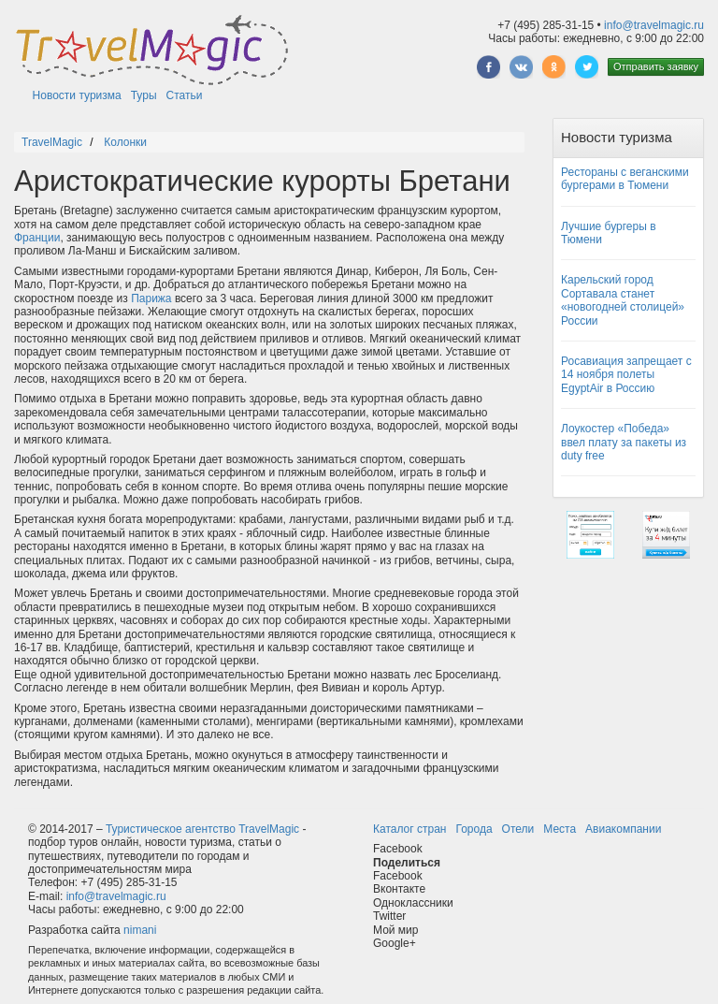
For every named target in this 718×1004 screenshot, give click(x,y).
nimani (139, 930)
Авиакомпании (623, 829)
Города (473, 829)
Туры (144, 95)
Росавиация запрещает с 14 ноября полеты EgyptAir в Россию (626, 375)
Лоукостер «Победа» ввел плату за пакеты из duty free (623, 442)
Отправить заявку (655, 66)
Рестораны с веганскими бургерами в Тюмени (625, 179)
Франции (37, 237)
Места (559, 829)
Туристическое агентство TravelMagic (202, 829)
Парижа (151, 298)
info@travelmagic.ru (654, 25)
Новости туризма (77, 95)
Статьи (184, 95)
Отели (518, 829)
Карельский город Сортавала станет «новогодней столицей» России (622, 300)
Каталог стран (409, 829)
